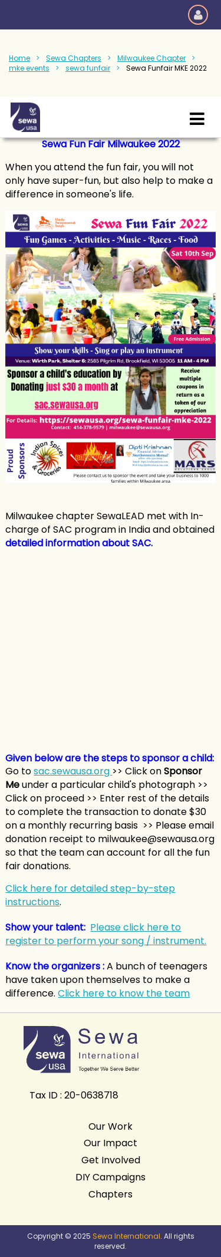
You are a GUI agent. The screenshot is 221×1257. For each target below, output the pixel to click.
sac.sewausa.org (73, 771)
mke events (29, 68)
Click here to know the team (124, 993)
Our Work (110, 1126)
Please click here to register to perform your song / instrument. (105, 934)
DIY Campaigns (110, 1177)
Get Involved (110, 1160)
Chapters (110, 1194)
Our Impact (110, 1143)
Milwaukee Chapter (151, 58)
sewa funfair (87, 68)
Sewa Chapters (73, 58)
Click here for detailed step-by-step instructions (90, 895)
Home (19, 58)
